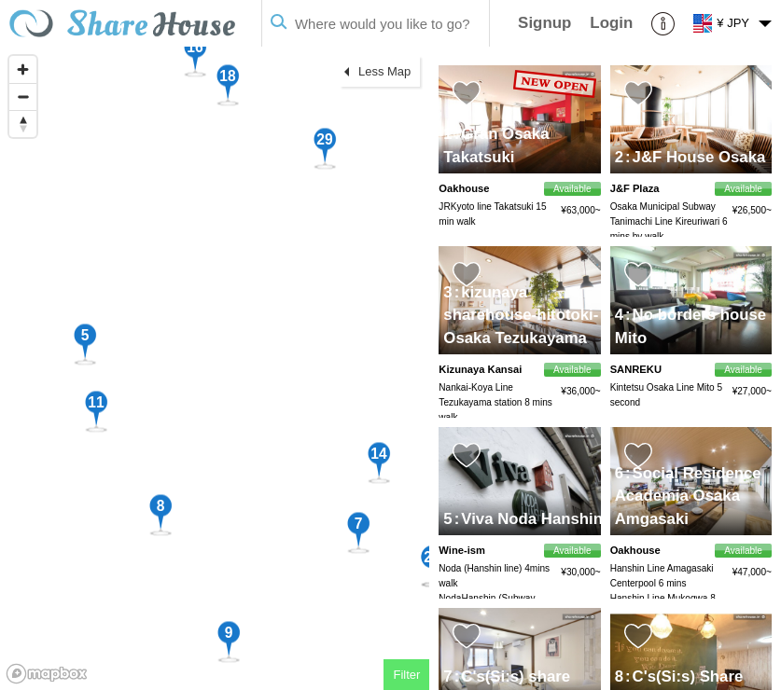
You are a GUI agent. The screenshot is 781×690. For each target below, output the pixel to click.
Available (743, 189)
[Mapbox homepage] (47, 673)
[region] (214, 368)
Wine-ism (462, 550)
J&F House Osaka (695, 157)
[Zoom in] (22, 69)
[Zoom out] (22, 96)
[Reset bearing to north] (22, 123)
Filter (406, 675)
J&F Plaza (635, 188)
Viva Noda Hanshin (528, 519)
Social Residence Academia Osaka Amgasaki (688, 496)
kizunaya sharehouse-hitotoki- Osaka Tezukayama (520, 315)
